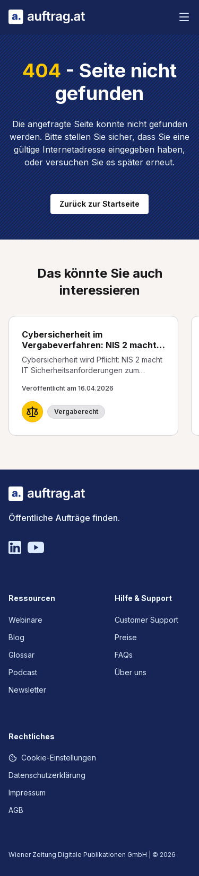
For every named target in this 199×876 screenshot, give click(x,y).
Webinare (25, 619)
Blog (16, 637)
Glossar (21, 654)
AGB (15, 810)
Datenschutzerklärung (46, 775)
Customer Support (146, 619)
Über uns (130, 672)
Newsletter (27, 689)
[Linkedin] (14, 547)
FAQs (124, 654)
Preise (126, 637)
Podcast (22, 672)
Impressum (27, 792)
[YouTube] (36, 547)
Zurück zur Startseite (99, 203)
